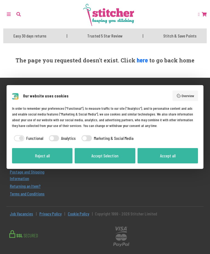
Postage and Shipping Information (27, 175)
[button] (18, 14)
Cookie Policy (78, 213)
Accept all (168, 155)
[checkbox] (27, 138)
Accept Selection (104, 155)
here (142, 60)
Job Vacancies (21, 213)
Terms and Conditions (27, 193)
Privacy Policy (50, 213)
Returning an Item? (25, 186)
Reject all (42, 155)
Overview (185, 95)
